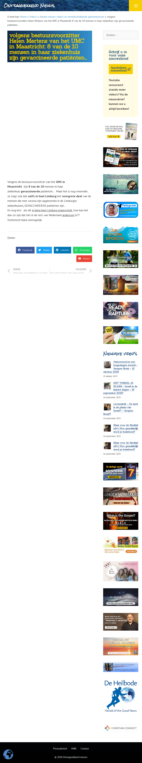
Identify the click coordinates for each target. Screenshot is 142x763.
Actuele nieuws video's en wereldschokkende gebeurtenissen (72, 16)
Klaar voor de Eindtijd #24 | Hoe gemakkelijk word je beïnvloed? (125, 428)
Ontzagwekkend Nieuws (29, 5)
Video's (33, 16)
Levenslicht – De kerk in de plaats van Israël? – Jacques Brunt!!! (120, 409)
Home (23, 16)
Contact (85, 748)
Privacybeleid (60, 748)
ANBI (73, 748)
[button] (25, 250)
